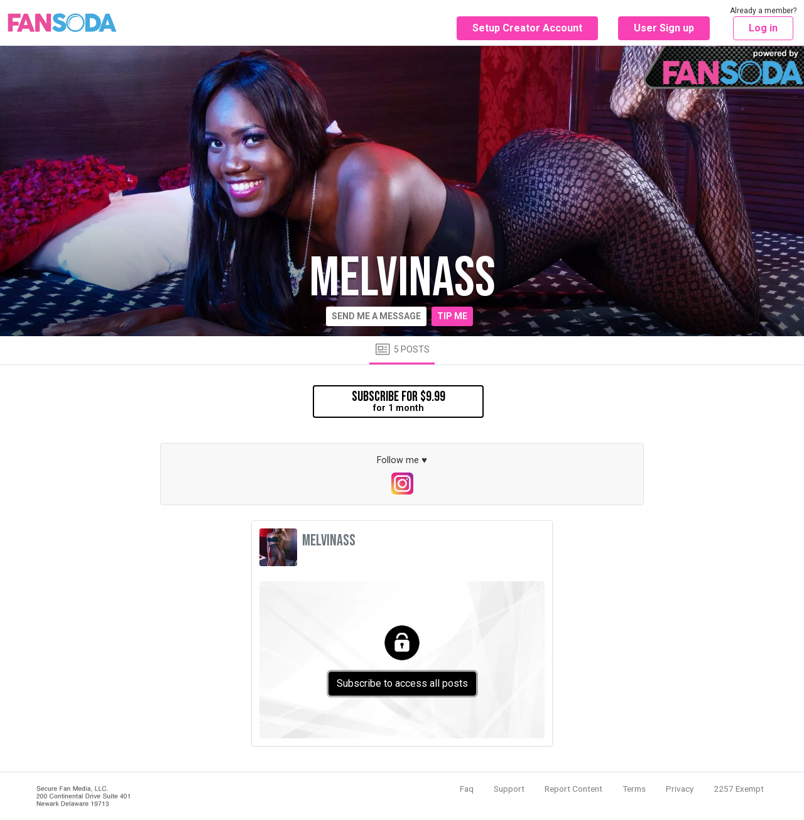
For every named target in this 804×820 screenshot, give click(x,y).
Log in (763, 28)
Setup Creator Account (527, 28)
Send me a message (376, 316)
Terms (634, 789)
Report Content (573, 789)
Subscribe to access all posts (402, 683)
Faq (467, 789)
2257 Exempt (739, 789)
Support (509, 789)
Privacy (679, 789)
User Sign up (664, 28)
